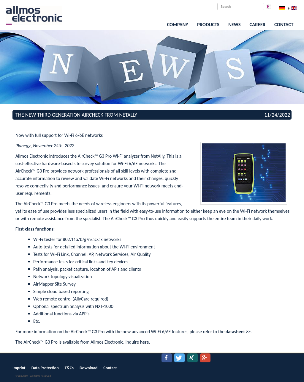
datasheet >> (238, 331)
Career (257, 24)
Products (208, 24)
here (144, 342)
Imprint (19, 367)
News (234, 24)
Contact (283, 24)
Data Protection (45, 367)
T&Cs (69, 367)
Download (88, 367)
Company (177, 24)
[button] (167, 357)
